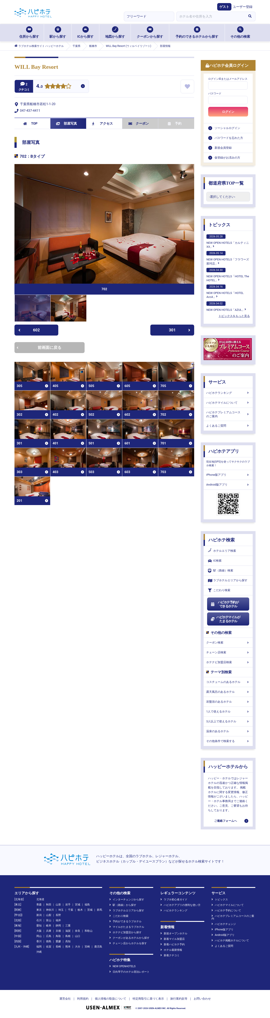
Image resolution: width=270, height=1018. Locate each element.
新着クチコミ (169, 955)
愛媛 (58, 941)
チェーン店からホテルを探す (128, 943)
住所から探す (29, 32)
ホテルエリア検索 (222, 551)
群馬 (99, 909)
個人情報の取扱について (110, 998)
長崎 (58, 946)
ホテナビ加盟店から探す (125, 932)
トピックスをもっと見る (234, 316)
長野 (58, 915)
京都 (58, 930)
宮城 (77, 904)
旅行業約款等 (178, 998)
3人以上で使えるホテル (228, 721)
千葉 (70, 909)
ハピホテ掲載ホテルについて (230, 940)
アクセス (102, 123)
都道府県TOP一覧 (226, 183)
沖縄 (39, 951)
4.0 (39, 87)
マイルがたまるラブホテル (126, 926)
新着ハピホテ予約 (172, 944)
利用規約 (83, 998)
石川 (39, 920)
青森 (39, 904)
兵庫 (48, 930)
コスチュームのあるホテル (228, 682)
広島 (48, 936)
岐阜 (48, 925)
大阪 (39, 930)
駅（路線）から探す (122, 905)
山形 (58, 904)
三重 (68, 925)
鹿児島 (98, 946)
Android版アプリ (228, 484)
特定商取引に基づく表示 (148, 998)
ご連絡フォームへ (225, 820)
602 (29, 330)
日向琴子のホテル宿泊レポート (129, 971)
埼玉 (61, 909)
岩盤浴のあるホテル (228, 701)
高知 (68, 941)
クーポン (138, 123)
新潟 (39, 915)
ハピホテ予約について (226, 910)
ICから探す (85, 32)
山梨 (48, 915)
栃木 (80, 909)
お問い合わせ (202, 998)
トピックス (219, 224)
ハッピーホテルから (228, 766)
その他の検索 (240, 32)
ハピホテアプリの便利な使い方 (180, 905)
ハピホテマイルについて (228, 402)
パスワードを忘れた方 (229, 138)
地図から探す (115, 32)
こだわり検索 (219, 590)
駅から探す (58, 32)
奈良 (77, 930)
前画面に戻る (39, 347)
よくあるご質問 (228, 425)
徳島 (48, 941)
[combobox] (210, 16)
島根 (68, 936)
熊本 (68, 946)
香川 (39, 941)
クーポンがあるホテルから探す (129, 937)
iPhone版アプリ (228, 474)
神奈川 (50, 909)
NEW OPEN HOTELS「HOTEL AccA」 (225, 292)
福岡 (39, 946)
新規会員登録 (223, 147)
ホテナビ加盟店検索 (228, 662)
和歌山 (88, 930)
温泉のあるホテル (228, 731)
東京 (39, 909)
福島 (87, 904)
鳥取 (58, 936)
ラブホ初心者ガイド (173, 899)
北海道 (40, 899)
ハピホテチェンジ (223, 924)
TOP (30, 123)
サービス (217, 382)
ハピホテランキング (228, 392)
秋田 (48, 904)
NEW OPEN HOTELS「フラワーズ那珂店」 (227, 258)
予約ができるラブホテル (125, 921)
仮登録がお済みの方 (227, 157)
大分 (77, 946)
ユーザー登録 (242, 7)
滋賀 (68, 930)
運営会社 (65, 998)
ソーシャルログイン (227, 128)
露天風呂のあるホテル (228, 691)
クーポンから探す (150, 32)
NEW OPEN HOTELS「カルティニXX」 (227, 241)
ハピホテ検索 (221, 539)
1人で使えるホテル (228, 711)
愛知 (39, 925)
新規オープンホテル (173, 933)
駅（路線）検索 (220, 571)
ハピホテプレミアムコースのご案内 (228, 414)
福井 (58, 920)
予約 (174, 123)
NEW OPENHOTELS (122, 966)
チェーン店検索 (228, 652)
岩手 (68, 904)
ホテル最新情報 (171, 949)
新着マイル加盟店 (172, 938)
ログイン (228, 111)
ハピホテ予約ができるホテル (224, 604)
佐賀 (48, 946)
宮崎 (87, 946)
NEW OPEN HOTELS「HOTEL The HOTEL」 (227, 275)
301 (179, 330)
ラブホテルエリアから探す (227, 580)
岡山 (39, 936)
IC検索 (215, 561)
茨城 (89, 909)
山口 (77, 936)
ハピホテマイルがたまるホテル (225, 619)
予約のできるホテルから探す (197, 32)
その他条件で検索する (228, 741)
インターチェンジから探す (126, 899)
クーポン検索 (228, 642)
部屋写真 (66, 123)
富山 (48, 920)
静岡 (58, 925)
